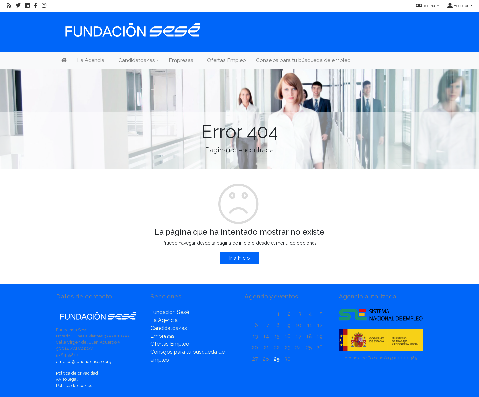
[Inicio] (131, 27)
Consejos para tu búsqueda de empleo (303, 60)
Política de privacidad (77, 373)
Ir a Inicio (239, 258)
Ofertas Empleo (226, 60)
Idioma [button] (426, 5)
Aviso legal (67, 379)
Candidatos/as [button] (136, 60)
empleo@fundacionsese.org (83, 361)
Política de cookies (74, 385)
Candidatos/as (168, 328)
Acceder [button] (458, 5)
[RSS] (9, 5)
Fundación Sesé (169, 312)
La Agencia (164, 320)
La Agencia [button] (90, 60)
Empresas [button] (181, 60)
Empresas (162, 336)
